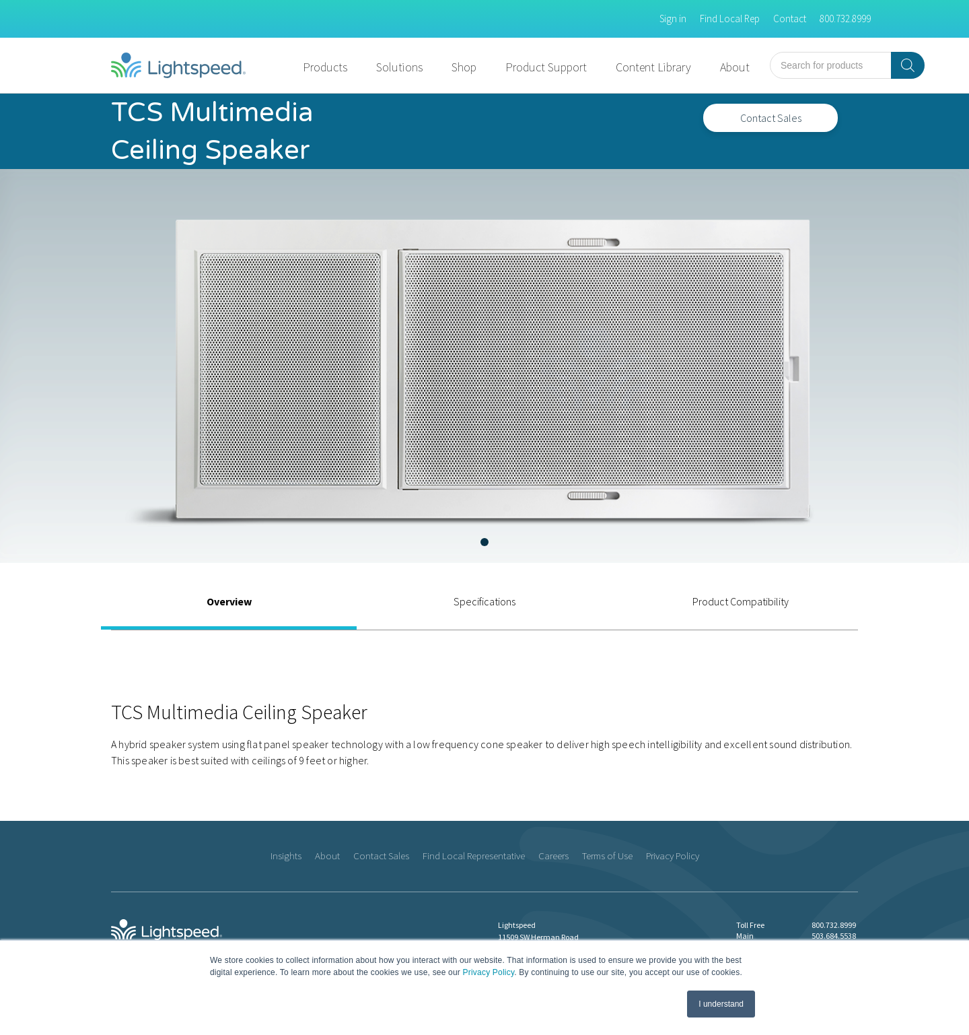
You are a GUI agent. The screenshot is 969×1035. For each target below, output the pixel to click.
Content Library (653, 67)
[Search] (908, 65)
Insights (286, 855)
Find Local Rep (730, 18)
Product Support (546, 67)
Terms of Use (607, 855)
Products (325, 67)
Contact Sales (770, 118)
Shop (464, 67)
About (735, 67)
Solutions (399, 67)
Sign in (672, 18)
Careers (553, 855)
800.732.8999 (845, 18)
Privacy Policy (489, 972)
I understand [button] (721, 1004)
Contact (789, 18)
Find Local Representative (474, 855)
